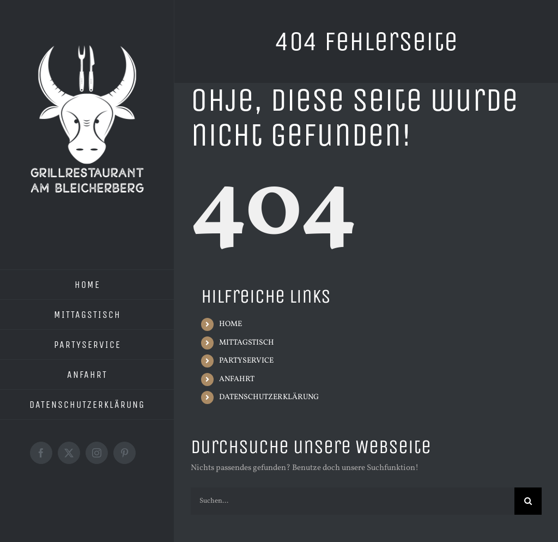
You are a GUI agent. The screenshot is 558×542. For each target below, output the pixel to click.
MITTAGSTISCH (246, 343)
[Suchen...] (352, 501)
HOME (230, 324)
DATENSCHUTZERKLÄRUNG (269, 397)
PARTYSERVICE (246, 361)
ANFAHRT (236, 379)
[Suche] (528, 501)
